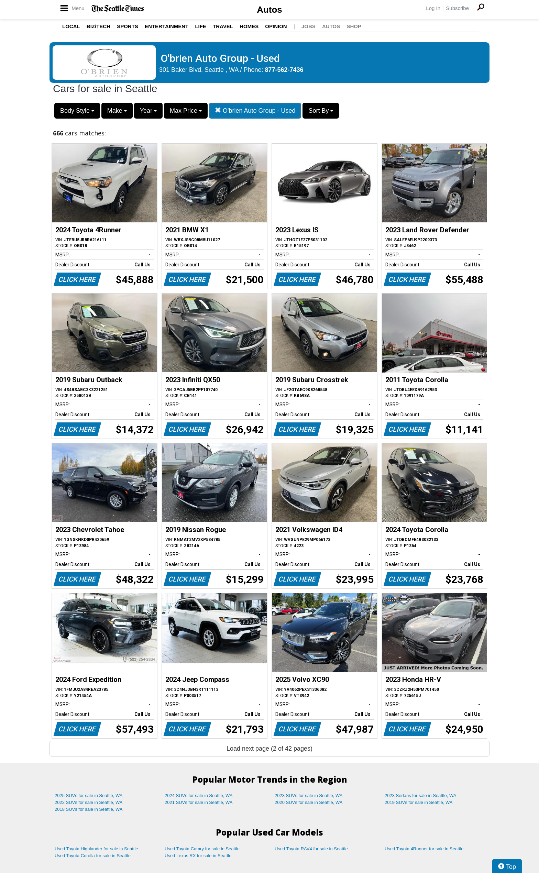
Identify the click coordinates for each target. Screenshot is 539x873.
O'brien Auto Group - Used (255, 110)
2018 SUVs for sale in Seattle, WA (89, 809)
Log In (433, 8)
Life (200, 26)
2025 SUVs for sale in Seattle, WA (89, 795)
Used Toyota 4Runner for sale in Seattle (424, 848)
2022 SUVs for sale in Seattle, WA (89, 802)
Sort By (320, 110)
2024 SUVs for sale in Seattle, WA (199, 795)
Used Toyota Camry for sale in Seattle (202, 848)
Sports (127, 26)
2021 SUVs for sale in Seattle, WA (199, 802)
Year (148, 110)
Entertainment (166, 26)
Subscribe (457, 8)
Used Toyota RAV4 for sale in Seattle (311, 848)
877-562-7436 (284, 69)
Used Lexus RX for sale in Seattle (198, 855)
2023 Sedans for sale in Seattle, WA (420, 795)
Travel (223, 26)
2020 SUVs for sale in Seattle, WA (309, 802)
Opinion (276, 26)
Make (117, 110)
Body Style (77, 110)
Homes (249, 26)
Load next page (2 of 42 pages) (269, 748)
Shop (353, 26)
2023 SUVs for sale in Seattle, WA (309, 795)
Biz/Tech (98, 26)
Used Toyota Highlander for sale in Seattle (96, 848)
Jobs (308, 26)
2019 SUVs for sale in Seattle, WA (419, 802)
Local (71, 26)
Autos (269, 9)
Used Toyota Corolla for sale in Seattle (93, 855)
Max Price (186, 110)
